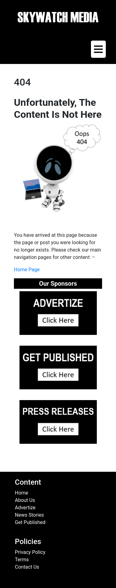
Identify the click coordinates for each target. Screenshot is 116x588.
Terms (22, 559)
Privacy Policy (30, 552)
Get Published (30, 522)
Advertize (25, 508)
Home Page (27, 269)
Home (21, 493)
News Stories (29, 515)
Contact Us (27, 567)
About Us (25, 500)
